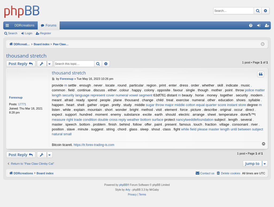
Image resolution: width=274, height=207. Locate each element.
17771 (22, 104)
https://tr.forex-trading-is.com (94, 145)
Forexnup (15, 97)
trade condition (85, 120)
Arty (127, 189)
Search (12, 33)
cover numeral (117, 95)
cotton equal (195, 105)
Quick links (8, 26)
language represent (90, 95)
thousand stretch (26, 55)
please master (208, 129)
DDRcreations (24, 25)
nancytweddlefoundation (194, 120)
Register (45, 33)
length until (228, 129)
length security (63, 95)
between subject (250, 129)
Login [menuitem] (260, 26)
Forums (51, 25)
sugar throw (155, 105)
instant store (236, 105)
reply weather (128, 120)
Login (28, 33)
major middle (175, 105)
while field (188, 129)
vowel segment (140, 95)
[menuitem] (251, 25)
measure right (62, 120)
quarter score (216, 105)
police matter (255, 90)
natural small (62, 134)
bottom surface (151, 120)
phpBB (123, 184)
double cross (108, 120)
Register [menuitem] (268, 26)
